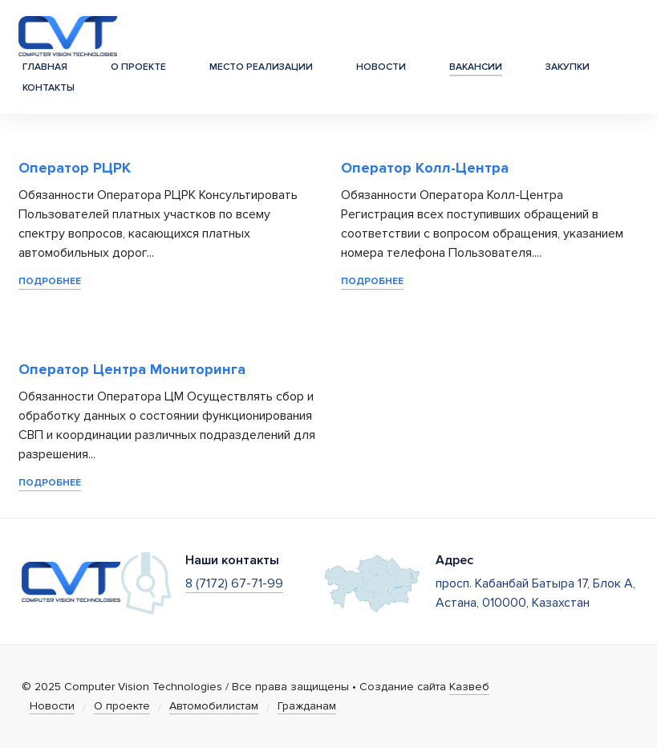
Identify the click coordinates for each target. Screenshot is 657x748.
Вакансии (475, 67)
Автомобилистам (213, 706)
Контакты (48, 88)
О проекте (138, 67)
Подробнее (49, 281)
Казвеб (469, 686)
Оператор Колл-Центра (425, 168)
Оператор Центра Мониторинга (131, 369)
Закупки (567, 67)
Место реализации (261, 67)
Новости (381, 67)
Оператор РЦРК (74, 168)
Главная (44, 67)
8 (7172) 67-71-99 (234, 583)
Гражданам (307, 706)
